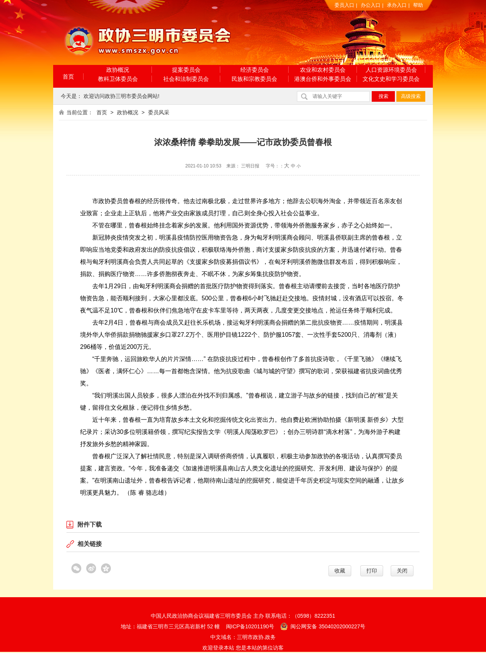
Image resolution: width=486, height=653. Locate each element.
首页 (68, 76)
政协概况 (117, 69)
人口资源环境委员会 (391, 69)
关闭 (402, 571)
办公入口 (370, 5)
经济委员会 (254, 69)
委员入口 (344, 5)
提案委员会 (186, 69)
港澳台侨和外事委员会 (322, 79)
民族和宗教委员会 (254, 79)
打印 (371, 571)
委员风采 (158, 112)
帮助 (418, 5)
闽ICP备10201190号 (250, 626)
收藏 (340, 571)
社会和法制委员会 (186, 79)
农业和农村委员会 (323, 69)
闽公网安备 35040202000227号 (323, 626)
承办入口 (397, 5)
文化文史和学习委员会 (391, 79)
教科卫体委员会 (118, 79)
